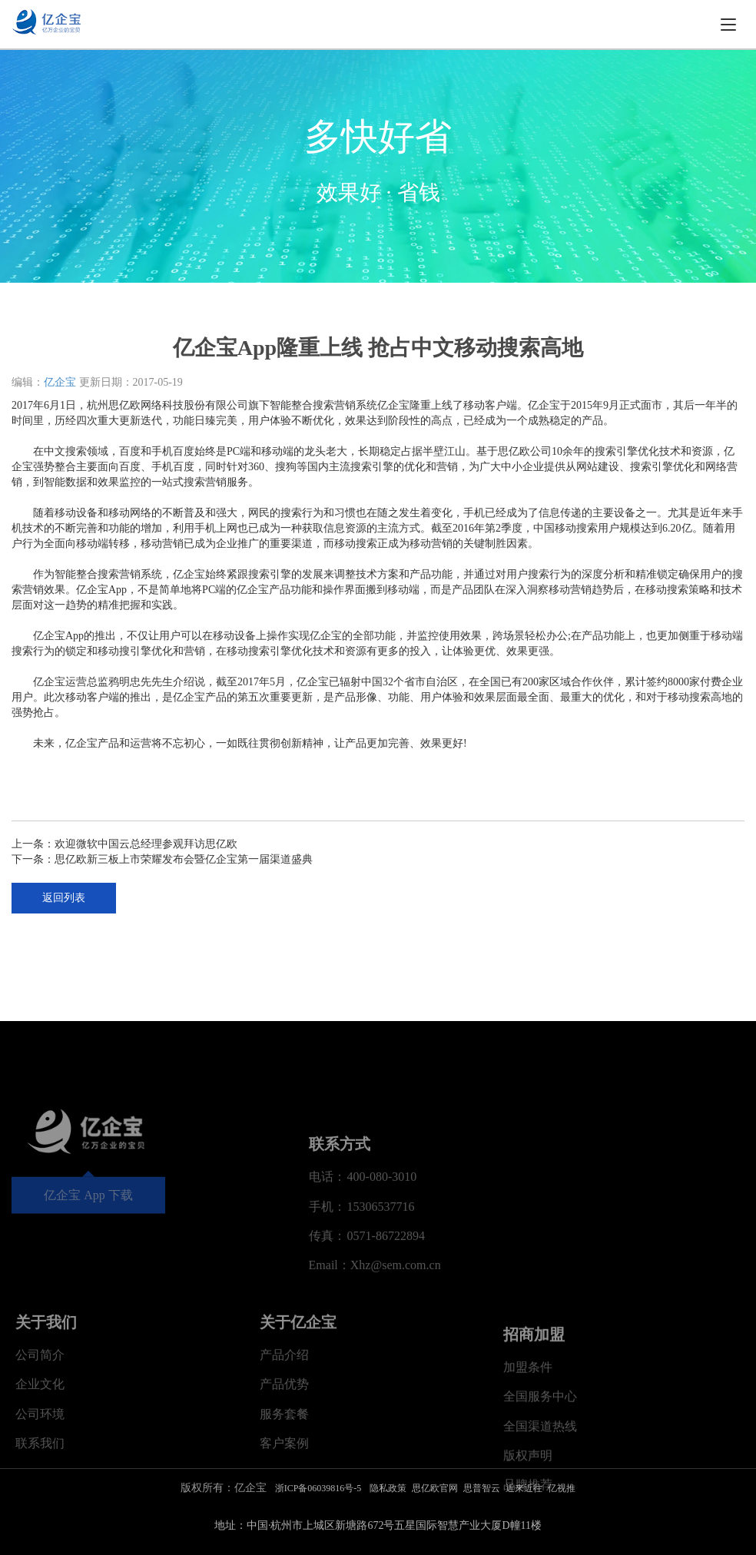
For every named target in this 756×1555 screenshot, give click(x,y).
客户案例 (284, 1518)
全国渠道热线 (540, 1516)
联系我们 (40, 1518)
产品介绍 (284, 1430)
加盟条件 (527, 1457)
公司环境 (40, 1489)
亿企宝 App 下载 (88, 1247)
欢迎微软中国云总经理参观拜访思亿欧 (146, 844)
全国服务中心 (540, 1486)
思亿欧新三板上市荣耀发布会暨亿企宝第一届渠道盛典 (184, 859)
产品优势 (284, 1459)
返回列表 (63, 897)
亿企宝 (60, 382)
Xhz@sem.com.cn (395, 1340)
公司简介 (40, 1430)
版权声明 (527, 1545)
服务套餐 (284, 1489)
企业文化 (40, 1459)
